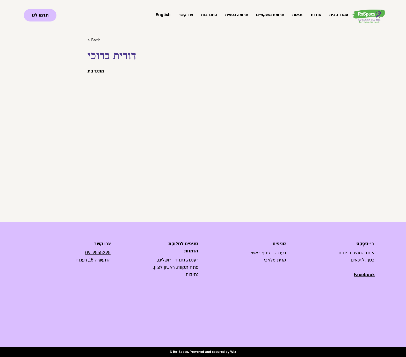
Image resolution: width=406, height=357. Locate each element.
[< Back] (97, 40)
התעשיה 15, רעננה (93, 260)
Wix (233, 352)
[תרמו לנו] (40, 15)
